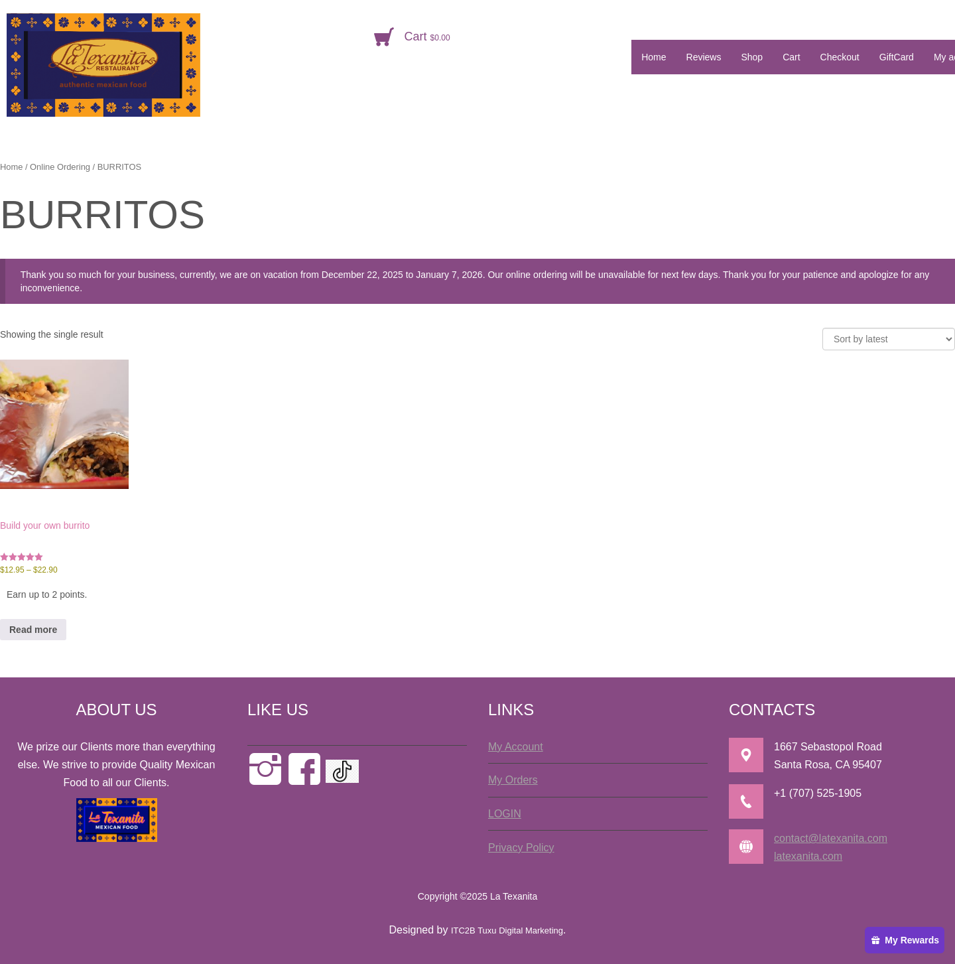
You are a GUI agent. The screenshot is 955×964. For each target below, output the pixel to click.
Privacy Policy (521, 847)
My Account (515, 746)
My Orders (513, 780)
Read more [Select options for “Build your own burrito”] (33, 629)
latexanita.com (808, 856)
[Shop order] (888, 339)
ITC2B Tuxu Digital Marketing (507, 930)
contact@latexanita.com (830, 838)
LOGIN (504, 813)
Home (11, 167)
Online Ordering (60, 167)
